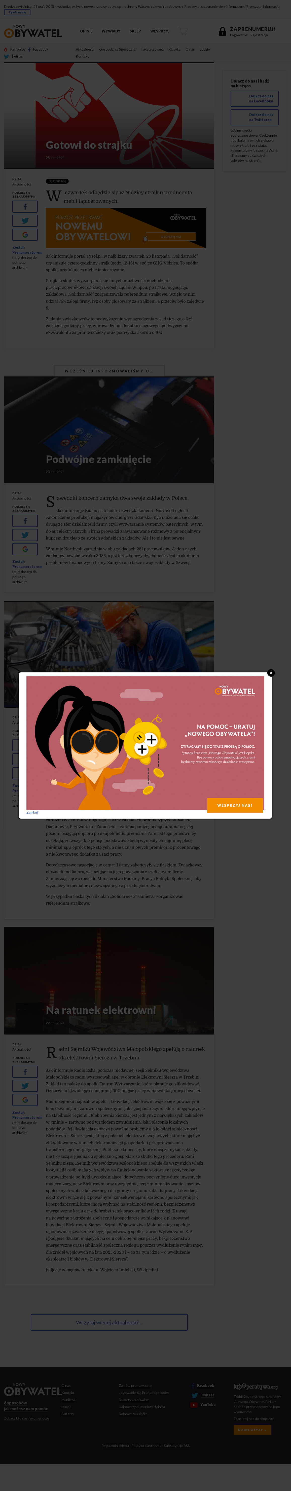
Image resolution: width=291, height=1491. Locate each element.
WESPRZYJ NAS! (235, 805)
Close (271, 673)
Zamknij (32, 812)
